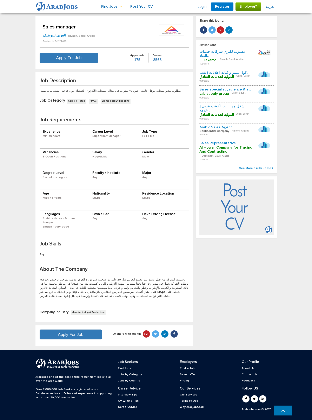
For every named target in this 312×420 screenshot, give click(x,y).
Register (222, 6)
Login (201, 7)
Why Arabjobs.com (192, 407)
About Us (248, 368)
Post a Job (187, 368)
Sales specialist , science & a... (225, 89)
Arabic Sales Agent (215, 127)
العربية (270, 7)
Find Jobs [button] (111, 6)
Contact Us (249, 374)
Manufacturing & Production (88, 312)
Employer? (248, 6)
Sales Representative (217, 143)
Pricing (184, 380)
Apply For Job (68, 57)
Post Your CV (141, 6)
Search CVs (187, 374)
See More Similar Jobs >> (256, 168)
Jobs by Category (130, 374)
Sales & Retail (76, 101)
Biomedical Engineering (116, 101)
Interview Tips (127, 394)
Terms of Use (189, 400)
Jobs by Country (129, 380)
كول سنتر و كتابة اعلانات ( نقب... (224, 73)
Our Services (188, 394)
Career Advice (127, 407)
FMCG (93, 101)
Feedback (248, 380)
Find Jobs (124, 368)
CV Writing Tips (128, 400)
